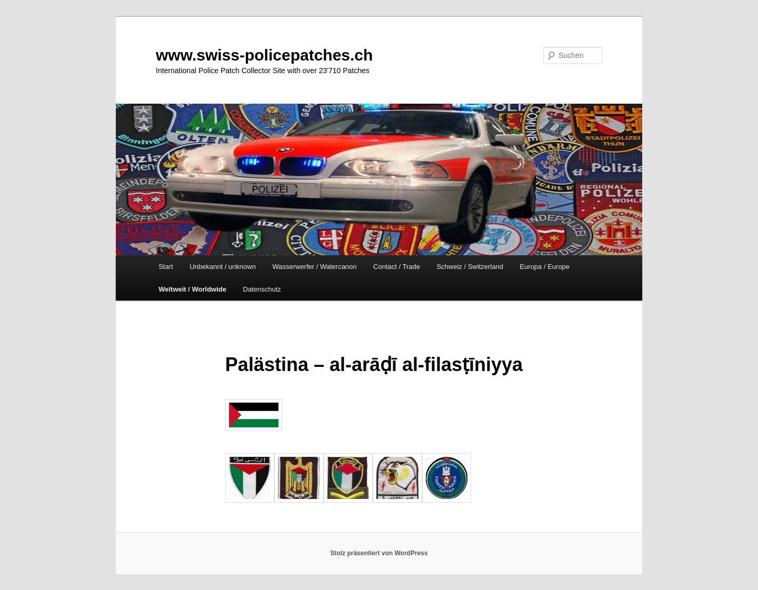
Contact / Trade (396, 267)
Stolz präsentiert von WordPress (378, 553)
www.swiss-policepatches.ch (264, 55)
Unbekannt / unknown (223, 267)
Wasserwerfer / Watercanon (314, 267)
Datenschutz (262, 289)
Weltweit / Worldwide (192, 289)
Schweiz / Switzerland (469, 267)
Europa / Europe (545, 267)
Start (165, 267)
